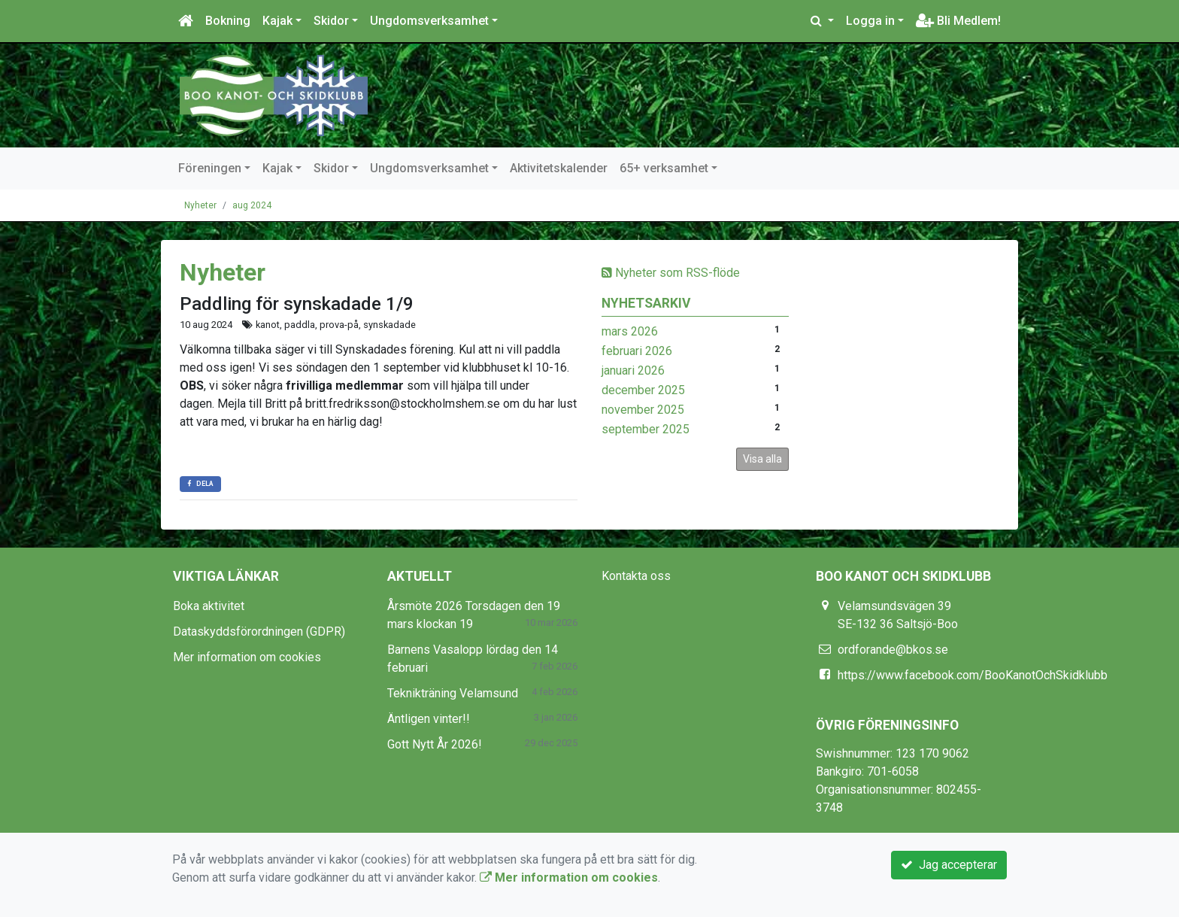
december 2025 (643, 390)
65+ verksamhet (664, 168)
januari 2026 (633, 370)
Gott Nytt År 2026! (434, 744)
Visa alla (762, 459)
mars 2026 (630, 331)
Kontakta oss (636, 576)
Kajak (277, 21)
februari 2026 (637, 351)
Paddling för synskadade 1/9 (297, 303)
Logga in (870, 21)
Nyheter (200, 205)
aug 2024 (251, 205)
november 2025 (643, 409)
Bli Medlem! (958, 21)
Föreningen (209, 168)
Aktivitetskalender (559, 168)
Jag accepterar (949, 865)
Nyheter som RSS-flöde (671, 273)
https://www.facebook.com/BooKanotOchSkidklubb (973, 675)
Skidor (331, 21)
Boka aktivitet (208, 606)
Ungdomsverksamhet (429, 21)
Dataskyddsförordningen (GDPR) (259, 631)
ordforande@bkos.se (893, 649)
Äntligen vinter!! (428, 719)
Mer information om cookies (247, 657)
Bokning (227, 21)
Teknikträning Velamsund (452, 693)
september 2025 (646, 429)
